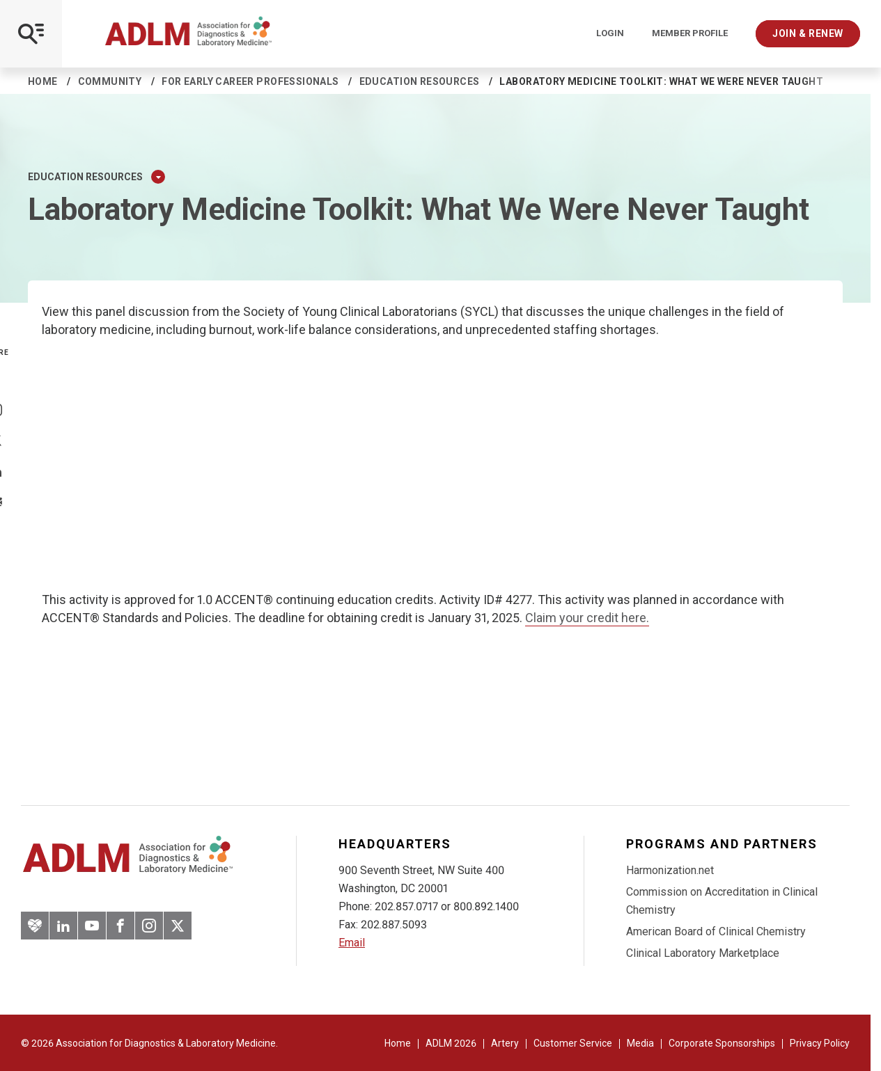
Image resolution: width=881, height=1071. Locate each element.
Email (351, 942)
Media (640, 1043)
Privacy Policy (820, 1043)
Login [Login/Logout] (610, 33)
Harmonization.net (670, 870)
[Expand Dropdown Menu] (158, 176)
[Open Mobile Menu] (31, 34)
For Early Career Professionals (250, 81)
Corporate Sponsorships (722, 1043)
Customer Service (572, 1043)
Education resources (419, 81)
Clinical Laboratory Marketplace (702, 953)
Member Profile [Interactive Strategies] (690, 33)
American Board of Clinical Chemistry (716, 931)
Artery (505, 1043)
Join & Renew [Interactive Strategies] (807, 33)
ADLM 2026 (451, 1043)
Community (110, 81)
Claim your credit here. (587, 617)
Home (43, 81)
